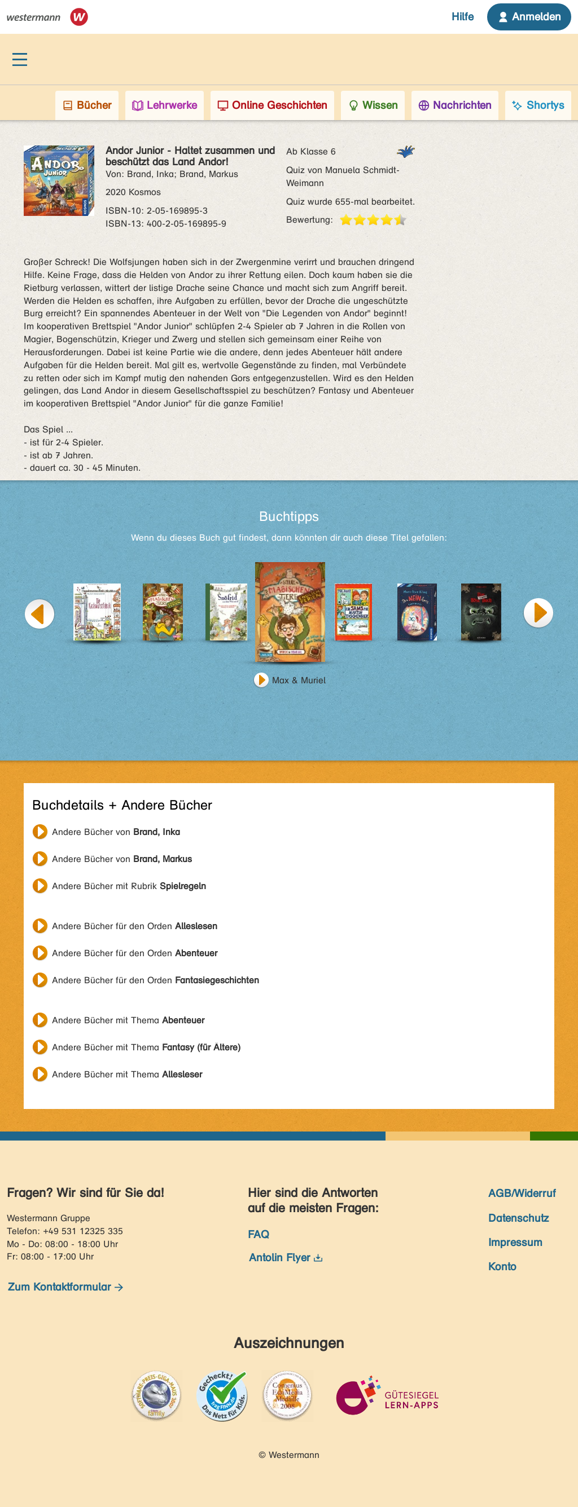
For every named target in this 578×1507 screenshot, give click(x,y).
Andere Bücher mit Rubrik (129, 886)
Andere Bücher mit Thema (128, 1020)
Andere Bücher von (116, 832)
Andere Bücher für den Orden (134, 926)
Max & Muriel (299, 680)
